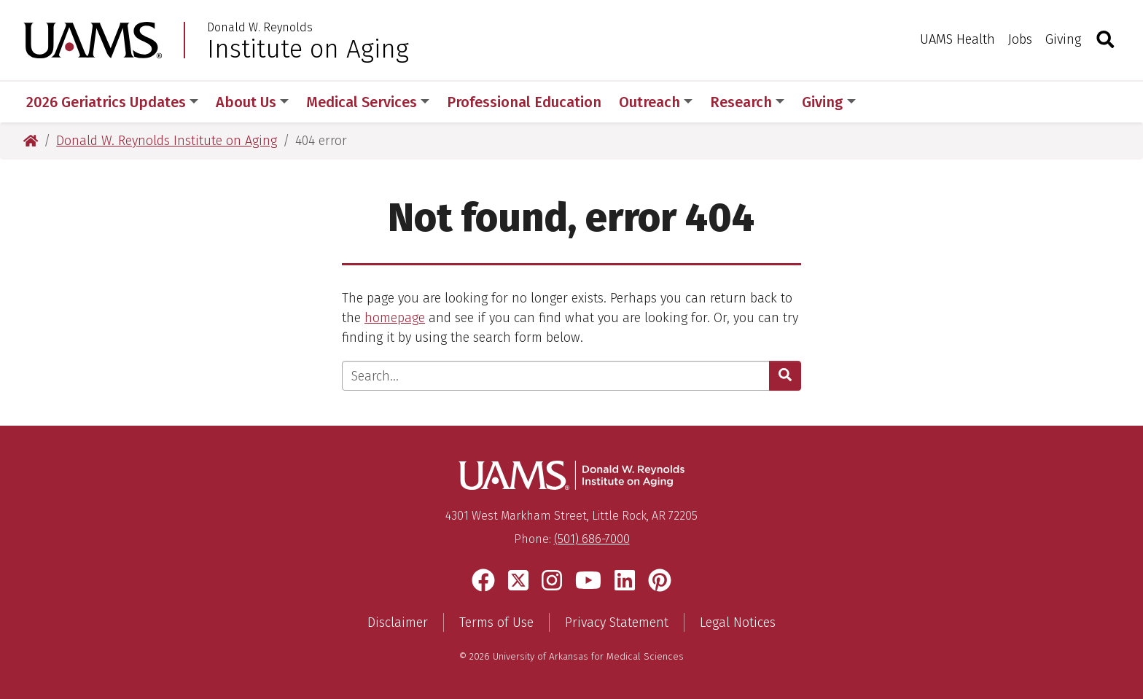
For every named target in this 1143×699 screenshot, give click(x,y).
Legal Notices (738, 622)
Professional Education (524, 102)
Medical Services (367, 102)
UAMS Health (957, 39)
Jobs (1020, 39)
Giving (1063, 39)
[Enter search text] (556, 376)
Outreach (656, 102)
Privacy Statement (616, 622)
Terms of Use (496, 622)
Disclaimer (397, 622)
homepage (394, 318)
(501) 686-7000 (592, 539)
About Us (252, 102)
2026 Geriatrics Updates (112, 102)
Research (747, 102)
